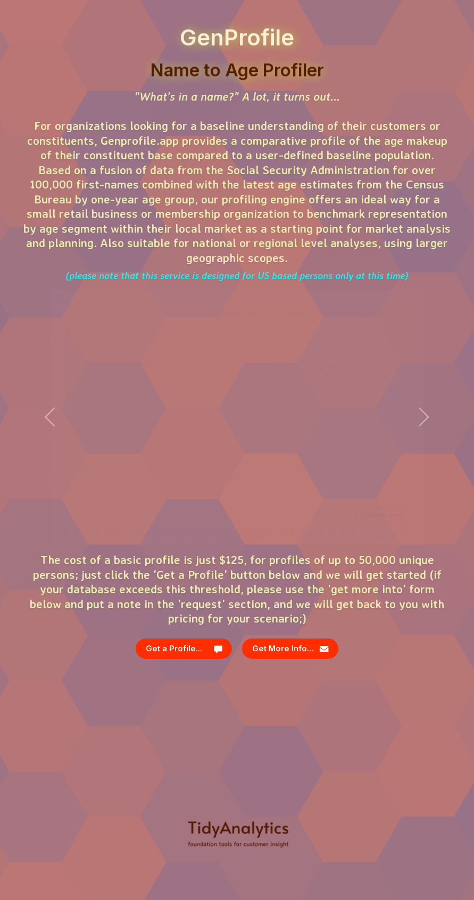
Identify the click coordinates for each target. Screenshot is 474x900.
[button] (184, 649)
